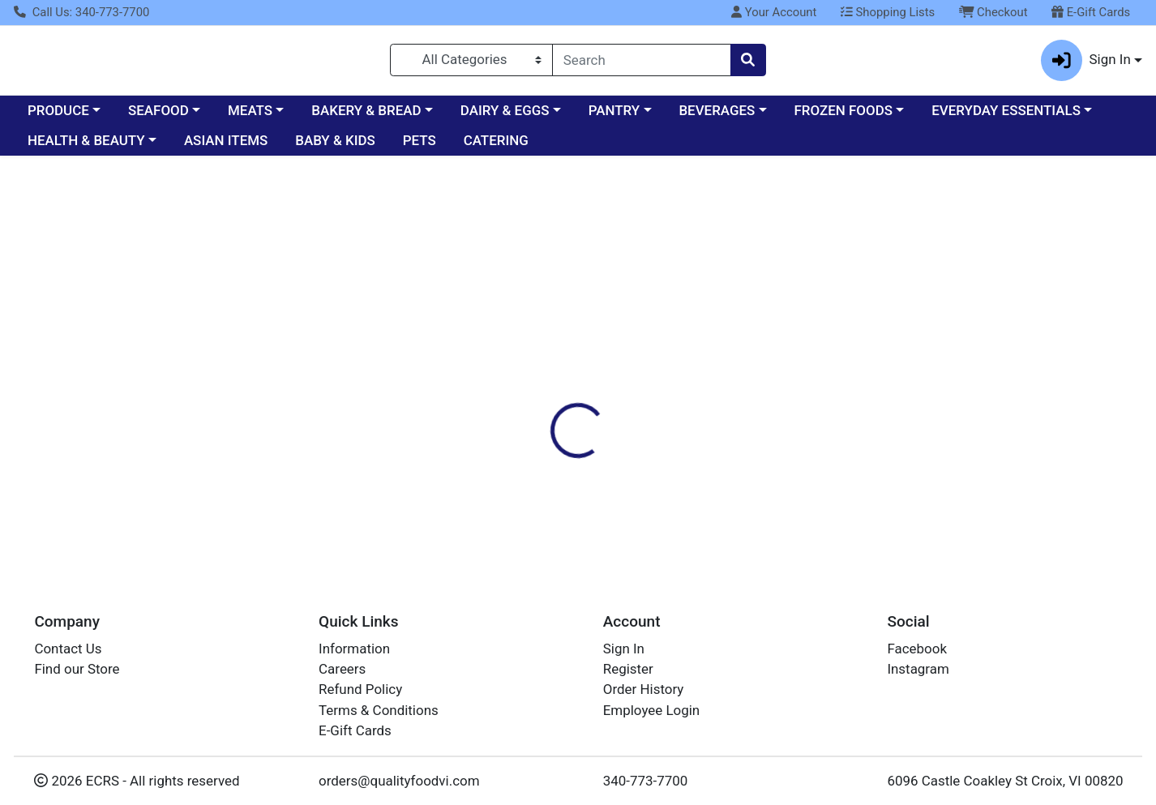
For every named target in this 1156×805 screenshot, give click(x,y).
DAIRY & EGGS (505, 117)
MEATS (250, 117)
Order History (643, 689)
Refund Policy (360, 689)
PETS (419, 147)
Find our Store (76, 669)
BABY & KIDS (335, 147)
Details (527, 302)
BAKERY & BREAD (366, 117)
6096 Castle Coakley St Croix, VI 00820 (1005, 781)
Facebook (917, 648)
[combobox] (641, 63)
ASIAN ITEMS (226, 147)
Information (354, 648)
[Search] (641, 63)
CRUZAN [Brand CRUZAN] (678, 385)
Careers (342, 669)
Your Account (773, 12)
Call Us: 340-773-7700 (81, 12)
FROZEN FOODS (843, 117)
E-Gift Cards (1090, 12)
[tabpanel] (819, 382)
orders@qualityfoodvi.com (399, 781)
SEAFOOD (158, 117)
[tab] (527, 302)
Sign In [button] (1086, 63)
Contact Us (67, 648)
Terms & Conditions (379, 710)
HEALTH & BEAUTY (86, 147)
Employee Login (651, 710)
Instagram (917, 669)
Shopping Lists (888, 12)
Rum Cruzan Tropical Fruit (581, 523)
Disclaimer (603, 302)
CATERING (496, 147)
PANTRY (614, 117)
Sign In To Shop (981, 241)
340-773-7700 (645, 781)
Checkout (993, 12)
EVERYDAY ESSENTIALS (1006, 117)
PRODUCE (58, 117)
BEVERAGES (717, 117)
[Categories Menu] (471, 63)
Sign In (623, 648)
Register (628, 669)
